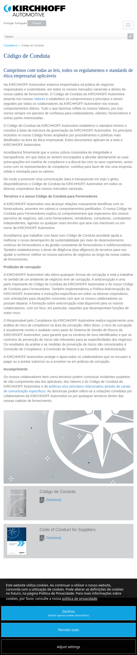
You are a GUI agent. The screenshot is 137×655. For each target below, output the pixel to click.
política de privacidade (79, 598)
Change (36, 23)
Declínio (68, 613)
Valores (39, 99)
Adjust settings (68, 646)
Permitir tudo (68, 630)
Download (53, 500)
